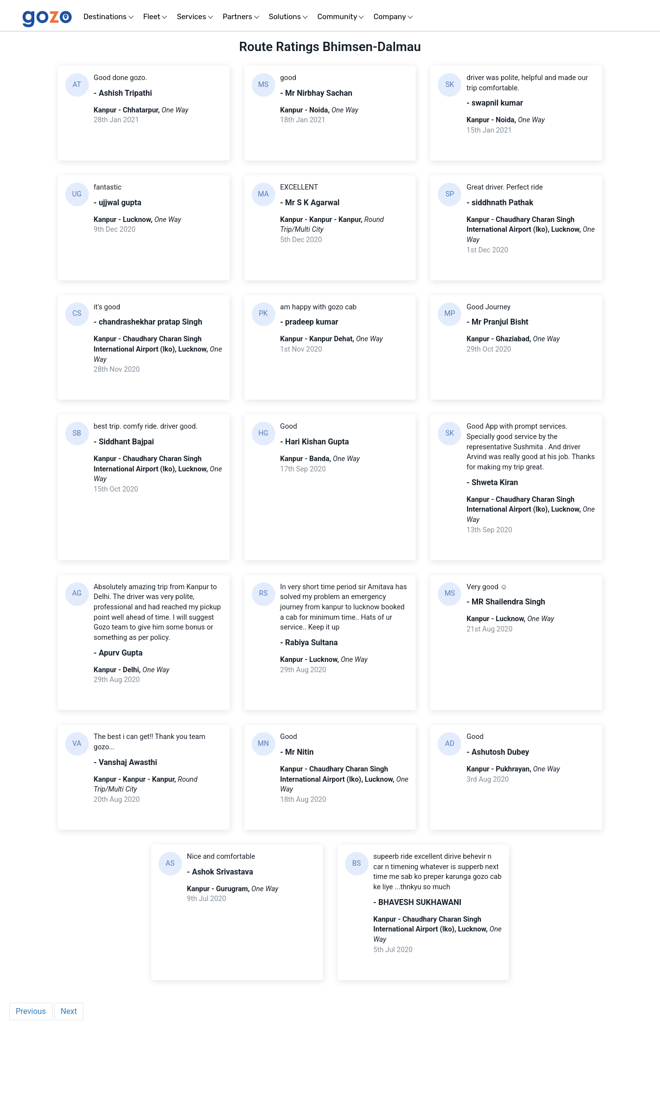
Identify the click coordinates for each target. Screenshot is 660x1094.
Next (69, 1072)
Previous (31, 1072)
